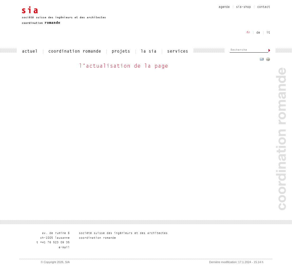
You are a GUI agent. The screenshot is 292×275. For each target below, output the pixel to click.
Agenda (224, 7)
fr (248, 32)
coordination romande (74, 51)
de (258, 32)
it (268, 32)
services (177, 51)
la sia (149, 51)
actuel (30, 51)
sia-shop (243, 7)
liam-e (64, 247)
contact (263, 7)
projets (121, 51)
